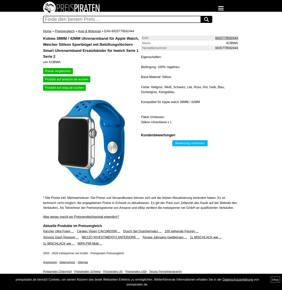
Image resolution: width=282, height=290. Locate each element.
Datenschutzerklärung (238, 279)
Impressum (50, 262)
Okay (275, 279)
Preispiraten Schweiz (87, 271)
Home (47, 31)
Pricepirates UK (113, 271)
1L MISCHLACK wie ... (205, 237)
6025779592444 (226, 38)
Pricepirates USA (136, 271)
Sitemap (83, 262)
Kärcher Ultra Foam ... (58, 231)
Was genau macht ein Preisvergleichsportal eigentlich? (81, 216)
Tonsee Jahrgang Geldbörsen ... (164, 237)
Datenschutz (67, 262)
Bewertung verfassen (190, 143)
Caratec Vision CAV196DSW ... (98, 231)
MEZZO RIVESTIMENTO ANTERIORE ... (110, 237)
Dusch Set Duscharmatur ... (142, 231)
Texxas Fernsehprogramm (165, 271)
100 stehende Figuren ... (182, 231)
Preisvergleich (64, 31)
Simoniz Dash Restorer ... (61, 237)
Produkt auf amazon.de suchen (66, 79)
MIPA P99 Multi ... (90, 243)
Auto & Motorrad (89, 31)
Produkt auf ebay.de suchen (64, 87)
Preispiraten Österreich (57, 271)
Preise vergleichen (58, 71)
